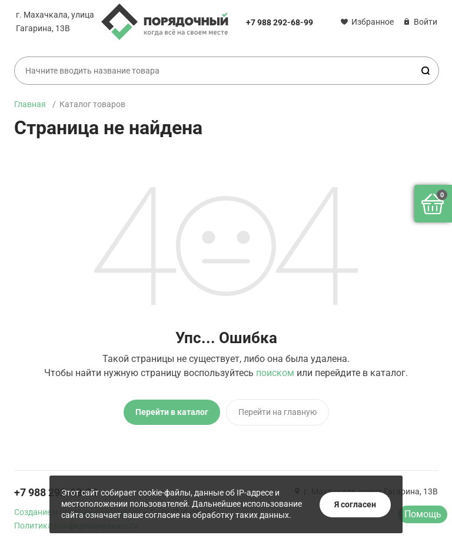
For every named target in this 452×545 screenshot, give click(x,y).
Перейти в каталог (171, 412)
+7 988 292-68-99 (279, 22)
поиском (275, 372)
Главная (30, 104)
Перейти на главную (277, 412)
